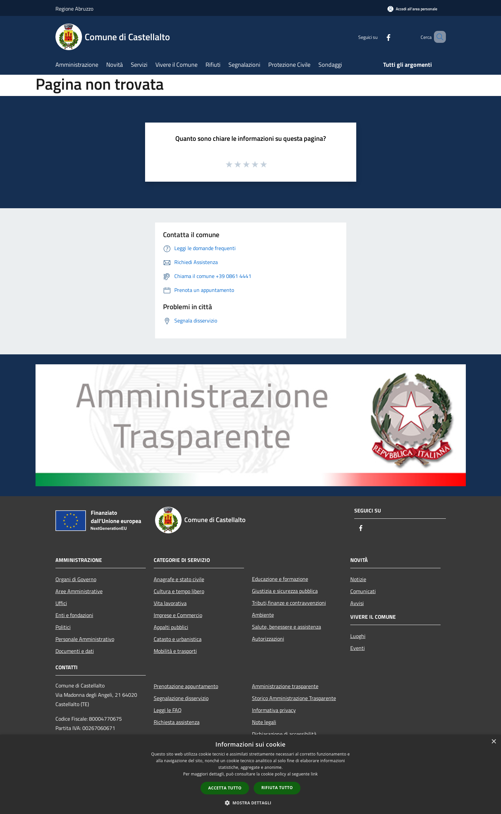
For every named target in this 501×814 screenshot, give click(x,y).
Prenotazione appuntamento (186, 686)
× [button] (493, 741)
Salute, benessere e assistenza (286, 627)
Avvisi (357, 603)
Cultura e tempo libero (179, 591)
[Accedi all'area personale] (412, 9)
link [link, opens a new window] (314, 774)
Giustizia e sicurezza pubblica (285, 591)
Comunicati (363, 591)
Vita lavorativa (170, 603)
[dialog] (250, 774)
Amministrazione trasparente (285, 686)
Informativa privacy (274, 710)
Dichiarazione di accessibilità (284, 734)
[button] (251, 802)
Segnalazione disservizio (181, 698)
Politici (63, 627)
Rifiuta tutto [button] (277, 787)
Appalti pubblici (171, 627)
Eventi (357, 648)
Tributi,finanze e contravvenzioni (289, 603)
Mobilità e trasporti (175, 651)
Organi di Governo (75, 579)
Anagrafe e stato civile (179, 579)
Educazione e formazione (280, 579)
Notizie (358, 579)
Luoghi (358, 636)
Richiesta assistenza (177, 722)
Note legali (264, 722)
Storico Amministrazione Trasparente (294, 698)
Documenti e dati (74, 651)
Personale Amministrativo (84, 639)
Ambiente (263, 615)
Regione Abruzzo (74, 9)
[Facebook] (378, 36)
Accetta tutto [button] (224, 788)
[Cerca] (438, 37)
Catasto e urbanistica (178, 639)
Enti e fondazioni (74, 615)
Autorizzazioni (268, 639)
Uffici (61, 603)
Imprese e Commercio (178, 615)
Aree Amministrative (79, 591)
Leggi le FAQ (168, 710)
